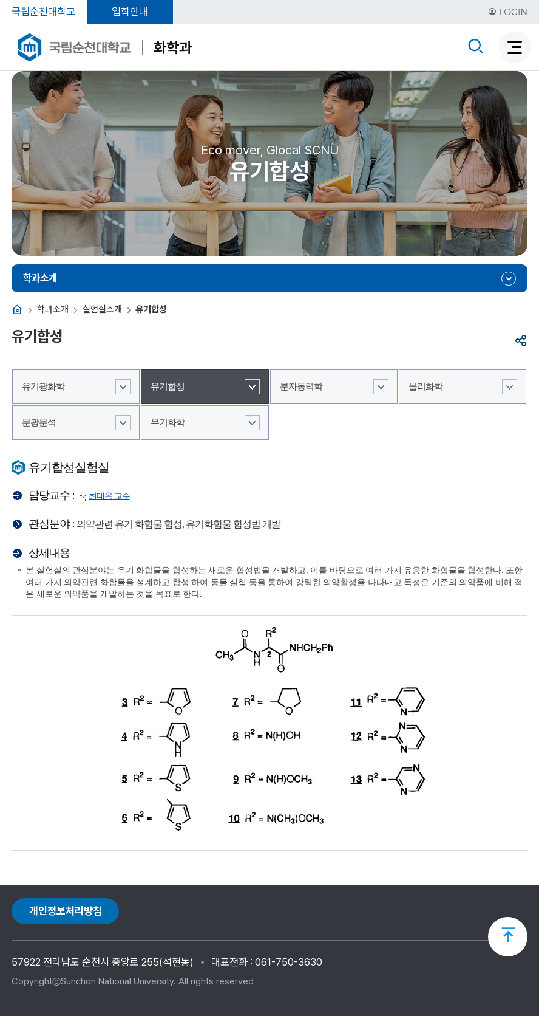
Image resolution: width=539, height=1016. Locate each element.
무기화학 (168, 422)
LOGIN (507, 12)
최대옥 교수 (109, 496)
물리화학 (425, 386)
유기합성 (168, 386)
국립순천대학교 (43, 11)
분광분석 (39, 422)
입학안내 (130, 11)
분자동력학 (301, 386)
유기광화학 (43, 386)
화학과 (173, 47)
